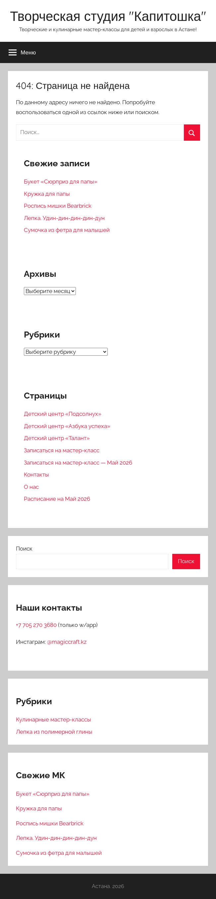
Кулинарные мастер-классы (53, 719)
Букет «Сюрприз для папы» (60, 181)
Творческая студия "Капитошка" (108, 16)
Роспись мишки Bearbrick (57, 205)
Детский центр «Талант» (57, 438)
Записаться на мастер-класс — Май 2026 (78, 462)
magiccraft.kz (69, 641)
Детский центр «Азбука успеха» (67, 426)
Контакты (36, 474)
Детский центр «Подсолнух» (62, 414)
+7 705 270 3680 (37, 625)
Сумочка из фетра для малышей (67, 230)
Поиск (24, 548)
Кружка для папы (47, 193)
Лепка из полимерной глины (54, 731)
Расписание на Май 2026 (57, 498)
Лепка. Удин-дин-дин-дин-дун (64, 218)
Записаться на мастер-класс (61, 450)
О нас (31, 487)
